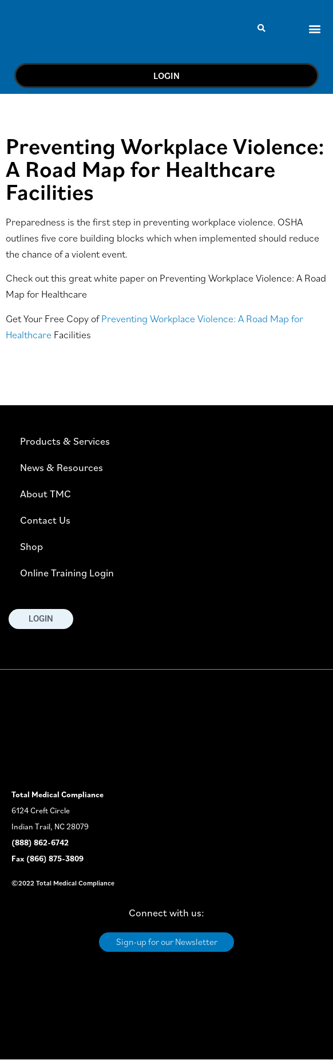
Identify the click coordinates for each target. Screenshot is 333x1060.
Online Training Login (67, 572)
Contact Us (45, 520)
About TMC (45, 493)
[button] (261, 29)
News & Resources (61, 467)
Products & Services (65, 441)
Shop (31, 546)
